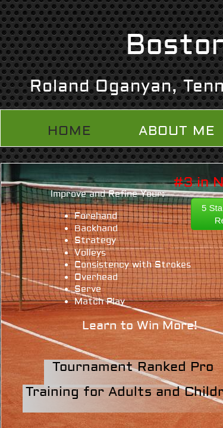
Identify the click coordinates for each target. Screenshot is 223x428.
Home (70, 130)
